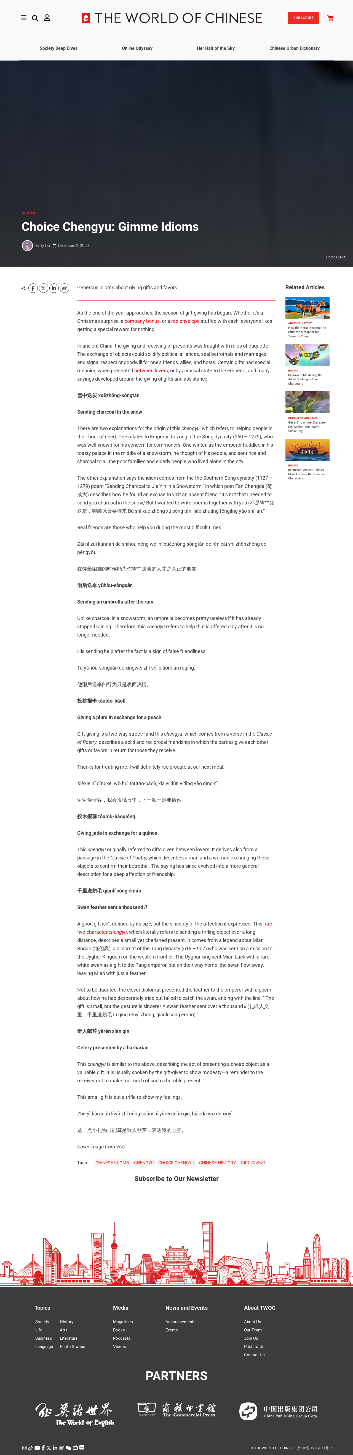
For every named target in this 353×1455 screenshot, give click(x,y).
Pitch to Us (254, 1346)
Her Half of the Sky (216, 48)
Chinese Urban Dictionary (294, 48)
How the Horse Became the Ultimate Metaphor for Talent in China (307, 332)
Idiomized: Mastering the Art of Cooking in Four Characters (305, 379)
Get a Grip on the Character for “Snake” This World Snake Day (307, 427)
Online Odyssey (137, 48)
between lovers (151, 370)
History (66, 1321)
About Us (252, 1321)
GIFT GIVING (253, 1162)
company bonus (142, 321)
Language (44, 1346)
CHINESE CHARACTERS (303, 417)
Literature (68, 1338)
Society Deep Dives (58, 48)
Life (38, 1330)
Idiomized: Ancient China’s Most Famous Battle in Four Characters (307, 474)
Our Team (253, 1330)
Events (171, 1330)
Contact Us (254, 1354)
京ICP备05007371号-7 (314, 1448)
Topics (42, 1307)
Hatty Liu (42, 245)
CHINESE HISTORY (217, 1162)
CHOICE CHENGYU (176, 1162)
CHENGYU (144, 1162)
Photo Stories (72, 1346)
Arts (64, 1330)
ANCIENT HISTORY (300, 323)
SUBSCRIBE (303, 18)
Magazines (123, 1321)
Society (42, 1321)
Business (43, 1338)
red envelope (185, 321)
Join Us (251, 1338)
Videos (119, 1346)
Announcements (180, 1321)
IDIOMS (28, 213)
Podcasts (121, 1338)
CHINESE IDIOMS (112, 1162)
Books (119, 1330)
